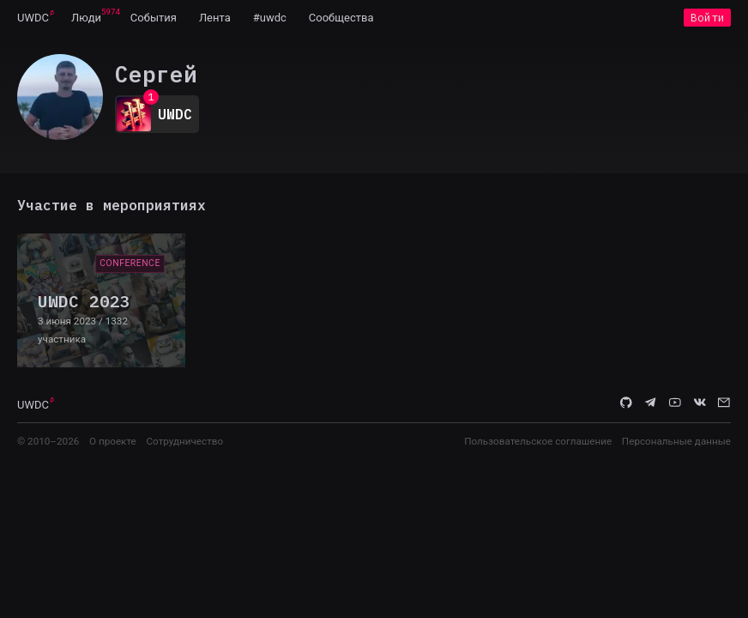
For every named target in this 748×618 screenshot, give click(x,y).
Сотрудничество (184, 441)
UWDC (33, 17)
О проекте (112, 441)
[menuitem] (33, 17)
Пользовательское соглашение (538, 441)
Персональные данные (676, 441)
